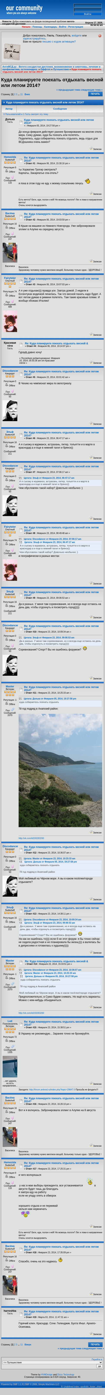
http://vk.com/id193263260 (31, 838)
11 (21, 94)
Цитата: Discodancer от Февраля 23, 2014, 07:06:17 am (52, 539)
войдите (76, 35)
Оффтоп (45, 69)
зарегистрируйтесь (34, 38)
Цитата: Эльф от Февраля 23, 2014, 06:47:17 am (49, 478)
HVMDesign (47, 1374)
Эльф (10, 431)
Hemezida (10, 157)
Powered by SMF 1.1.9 (12, 1384)
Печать (95, 94)
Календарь (50, 26)
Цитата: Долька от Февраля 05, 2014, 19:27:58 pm (50, 699)
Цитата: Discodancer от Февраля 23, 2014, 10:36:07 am (52, 970)
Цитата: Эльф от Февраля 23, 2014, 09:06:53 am (49, 637)
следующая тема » (91, 89)
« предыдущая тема (68, 89)
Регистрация (75, 26)
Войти (62, 26)
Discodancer (10, 370)
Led (10, 1021)
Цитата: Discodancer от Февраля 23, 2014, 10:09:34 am (52, 919)
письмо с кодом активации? (59, 41)
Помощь (37, 26)
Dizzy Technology (65, 1374)
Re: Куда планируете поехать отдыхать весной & (56, 343)
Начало (26, 26)
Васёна (10, 213)
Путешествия (61, 69)
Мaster (10, 686)
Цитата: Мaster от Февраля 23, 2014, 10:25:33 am (49, 858)
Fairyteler (10, 278)
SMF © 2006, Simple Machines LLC (42, 1384)
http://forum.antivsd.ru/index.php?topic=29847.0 (52, 1089)
